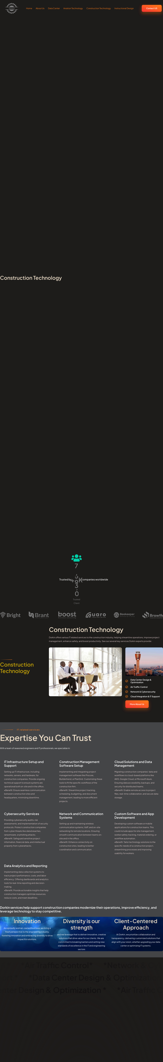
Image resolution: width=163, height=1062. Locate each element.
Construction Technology (98, 8)
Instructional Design (124, 8)
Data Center (54, 8)
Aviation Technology (73, 8)
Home (29, 8)
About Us (40, 8)
